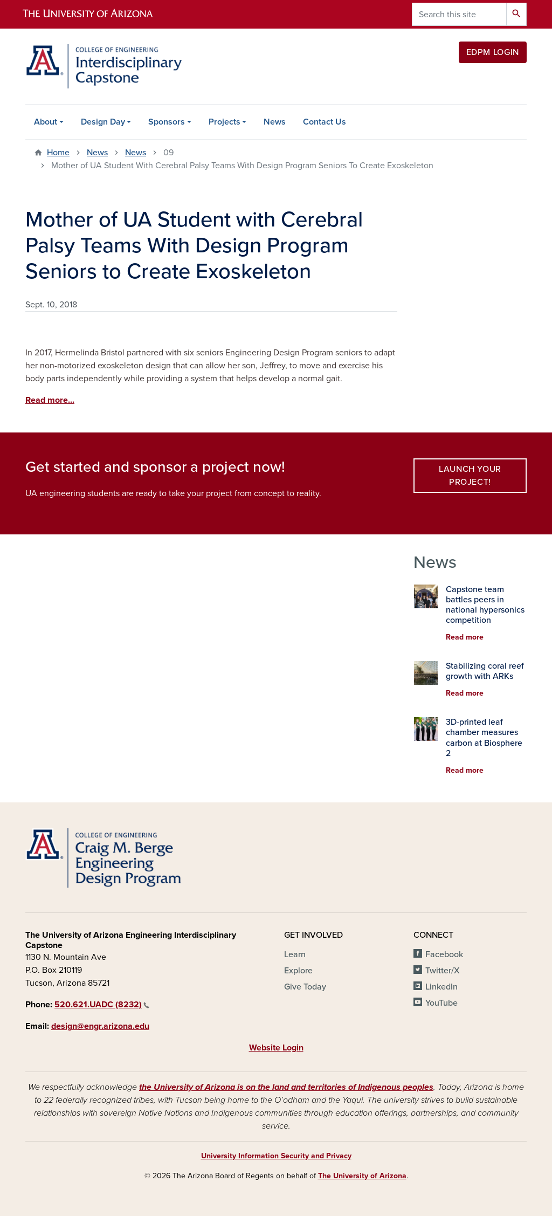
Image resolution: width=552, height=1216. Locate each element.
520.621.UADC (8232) (101, 1004)
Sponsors (166, 121)
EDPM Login (492, 52)
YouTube (441, 1003)
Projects (224, 121)
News (275, 121)
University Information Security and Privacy (276, 1155)
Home (58, 152)
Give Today (305, 986)
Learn (295, 954)
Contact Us (324, 121)
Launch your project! (470, 475)
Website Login (276, 1047)
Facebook (444, 954)
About (45, 121)
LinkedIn (441, 986)
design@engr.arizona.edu (100, 1026)
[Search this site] (459, 14)
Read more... (49, 400)
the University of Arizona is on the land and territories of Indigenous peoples (286, 1087)
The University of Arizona (362, 1175)
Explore (298, 970)
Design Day (103, 121)
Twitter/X (442, 970)
